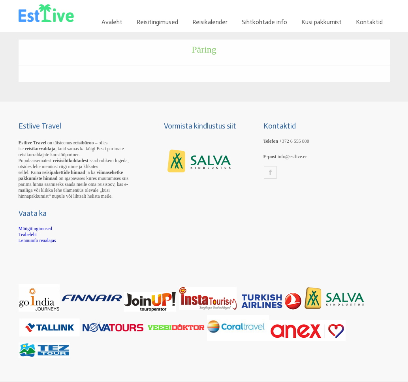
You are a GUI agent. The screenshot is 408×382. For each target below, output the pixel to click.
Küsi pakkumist (321, 22)
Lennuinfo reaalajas (37, 240)
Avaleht (112, 22)
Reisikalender (210, 22)
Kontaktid (369, 22)
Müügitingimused (35, 228)
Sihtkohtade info (264, 22)
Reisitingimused (157, 22)
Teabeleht (28, 234)
